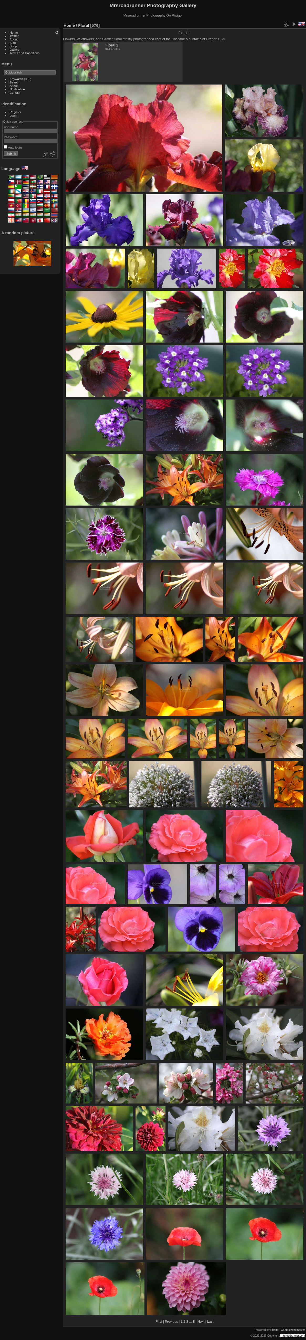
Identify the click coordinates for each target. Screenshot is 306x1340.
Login (13, 115)
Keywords (16, 79)
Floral (83, 25)
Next (201, 1321)
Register (15, 112)
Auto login (13, 147)
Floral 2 (111, 45)
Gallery (14, 49)
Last (210, 1321)
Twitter (14, 36)
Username (11, 127)
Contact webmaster (293, 1329)
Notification (17, 89)
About (14, 39)
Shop (13, 46)
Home (14, 32)
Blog (13, 42)
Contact (15, 92)
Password (11, 137)
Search (14, 82)
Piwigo (274, 1329)
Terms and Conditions (25, 53)
